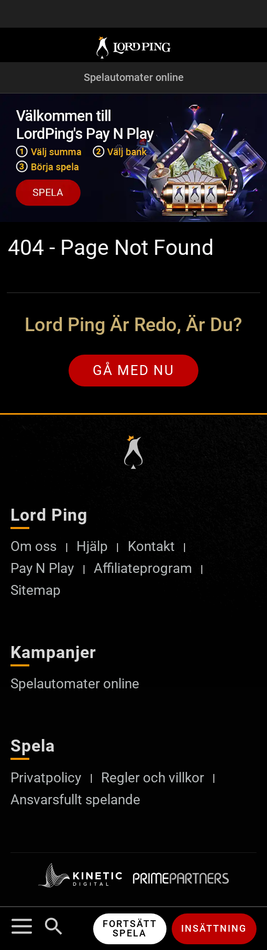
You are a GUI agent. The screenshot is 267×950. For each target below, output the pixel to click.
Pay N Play (42, 568)
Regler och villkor (152, 777)
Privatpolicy (45, 777)
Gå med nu (133, 370)
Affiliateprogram (143, 568)
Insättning (214, 928)
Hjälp (92, 546)
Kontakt (151, 546)
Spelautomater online (134, 78)
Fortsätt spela (130, 928)
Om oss (33, 546)
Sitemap (35, 590)
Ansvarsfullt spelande (75, 799)
